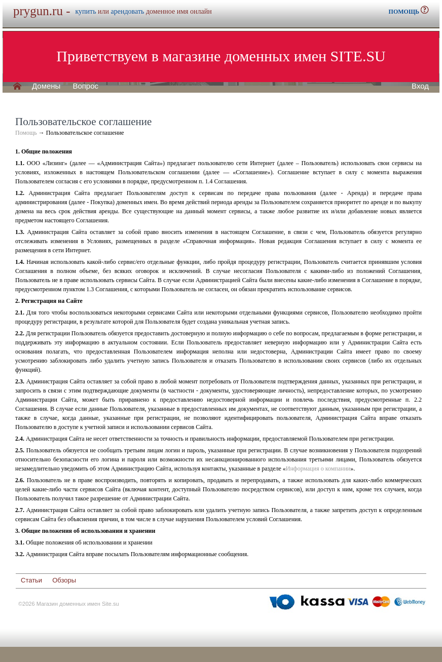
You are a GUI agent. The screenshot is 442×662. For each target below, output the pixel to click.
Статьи (31, 580)
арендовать (127, 11)
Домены (46, 86)
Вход (420, 86)
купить (85, 11)
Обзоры (64, 580)
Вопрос (85, 86)
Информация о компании (318, 468)
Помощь (26, 132)
